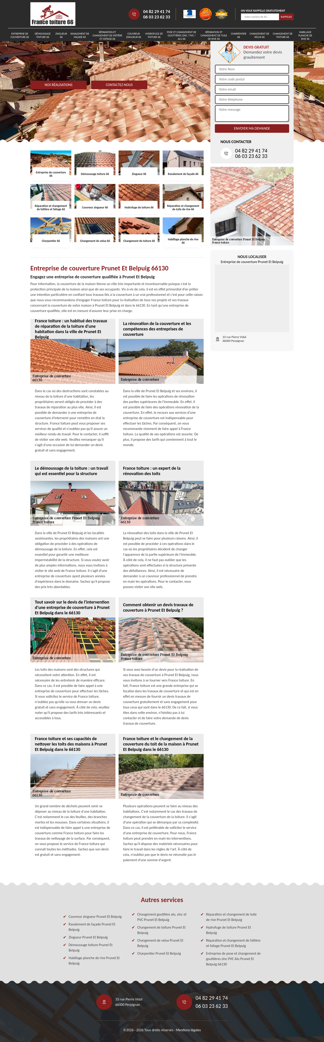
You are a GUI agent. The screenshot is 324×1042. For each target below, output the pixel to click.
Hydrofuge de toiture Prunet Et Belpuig (228, 930)
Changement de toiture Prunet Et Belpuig (161, 930)
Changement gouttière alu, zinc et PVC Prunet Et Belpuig (162, 917)
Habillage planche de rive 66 (305, 35)
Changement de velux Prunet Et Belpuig (160, 943)
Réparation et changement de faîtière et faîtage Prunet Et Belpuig (233, 943)
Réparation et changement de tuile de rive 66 (214, 35)
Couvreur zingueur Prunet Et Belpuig (95, 916)
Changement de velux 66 (259, 35)
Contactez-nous (119, 85)
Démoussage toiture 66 (42, 35)
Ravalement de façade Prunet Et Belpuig (92, 927)
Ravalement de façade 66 (79, 35)
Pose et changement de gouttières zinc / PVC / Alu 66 (181, 35)
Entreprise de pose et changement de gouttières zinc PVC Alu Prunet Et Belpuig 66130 (233, 958)
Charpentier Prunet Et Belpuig (159, 953)
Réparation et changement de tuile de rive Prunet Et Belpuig (231, 917)
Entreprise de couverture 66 (20, 35)
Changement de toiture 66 (282, 35)
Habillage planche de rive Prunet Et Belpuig (94, 960)
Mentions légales (188, 1030)
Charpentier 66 (238, 35)
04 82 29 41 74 (156, 11)
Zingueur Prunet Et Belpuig (88, 937)
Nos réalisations (58, 85)
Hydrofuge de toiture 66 (154, 35)
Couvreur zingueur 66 (133, 35)
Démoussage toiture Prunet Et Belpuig (90, 947)
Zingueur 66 (61, 35)
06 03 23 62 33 (156, 17)
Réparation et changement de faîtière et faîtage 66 (107, 35)
